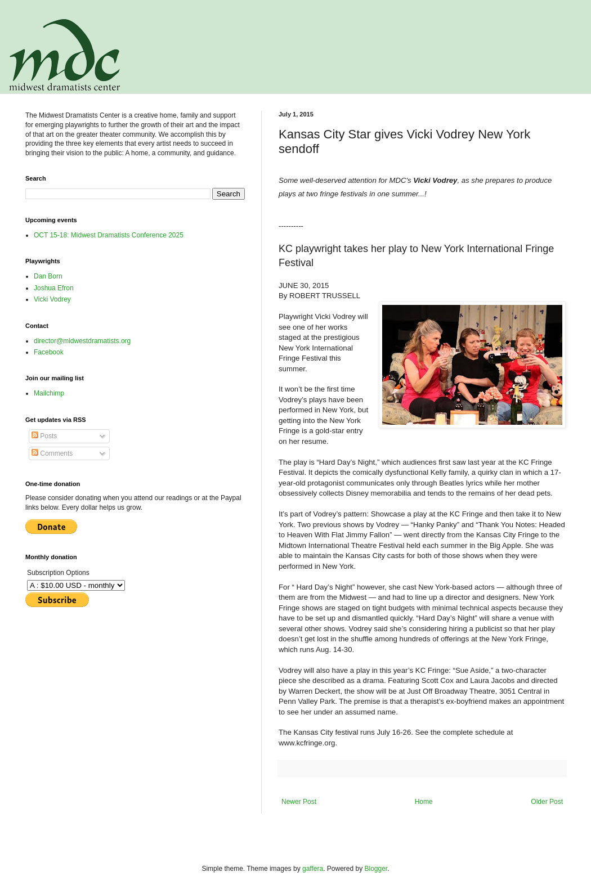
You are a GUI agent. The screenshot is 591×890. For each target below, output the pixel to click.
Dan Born (48, 276)
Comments (52, 453)
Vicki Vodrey (52, 299)
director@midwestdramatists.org (82, 341)
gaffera (312, 869)
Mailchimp (49, 393)
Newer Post (298, 802)
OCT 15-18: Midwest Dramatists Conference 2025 (108, 235)
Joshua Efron (54, 288)
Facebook (49, 352)
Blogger (376, 869)
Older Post (547, 802)
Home (424, 802)
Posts (44, 436)
